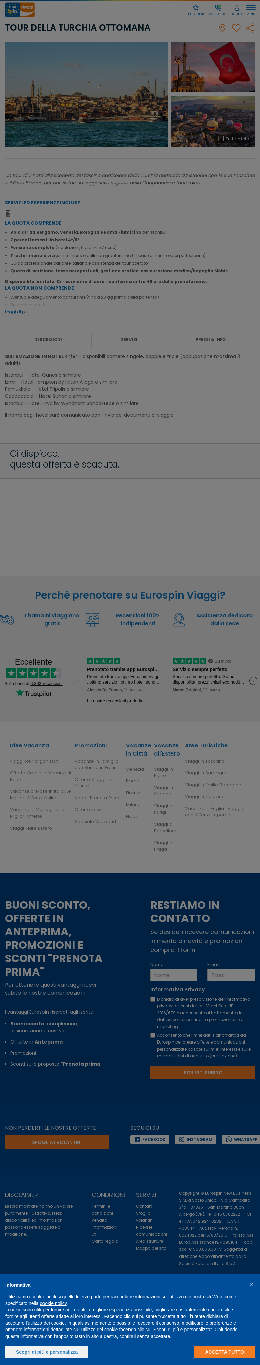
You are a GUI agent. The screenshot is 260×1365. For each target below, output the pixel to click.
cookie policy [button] (53, 1303)
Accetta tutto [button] (224, 1352)
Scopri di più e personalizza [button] (47, 1352)
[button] (251, 1284)
